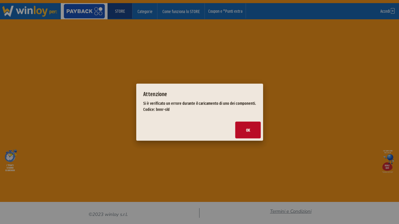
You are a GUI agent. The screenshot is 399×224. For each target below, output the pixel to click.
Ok (232, 124)
